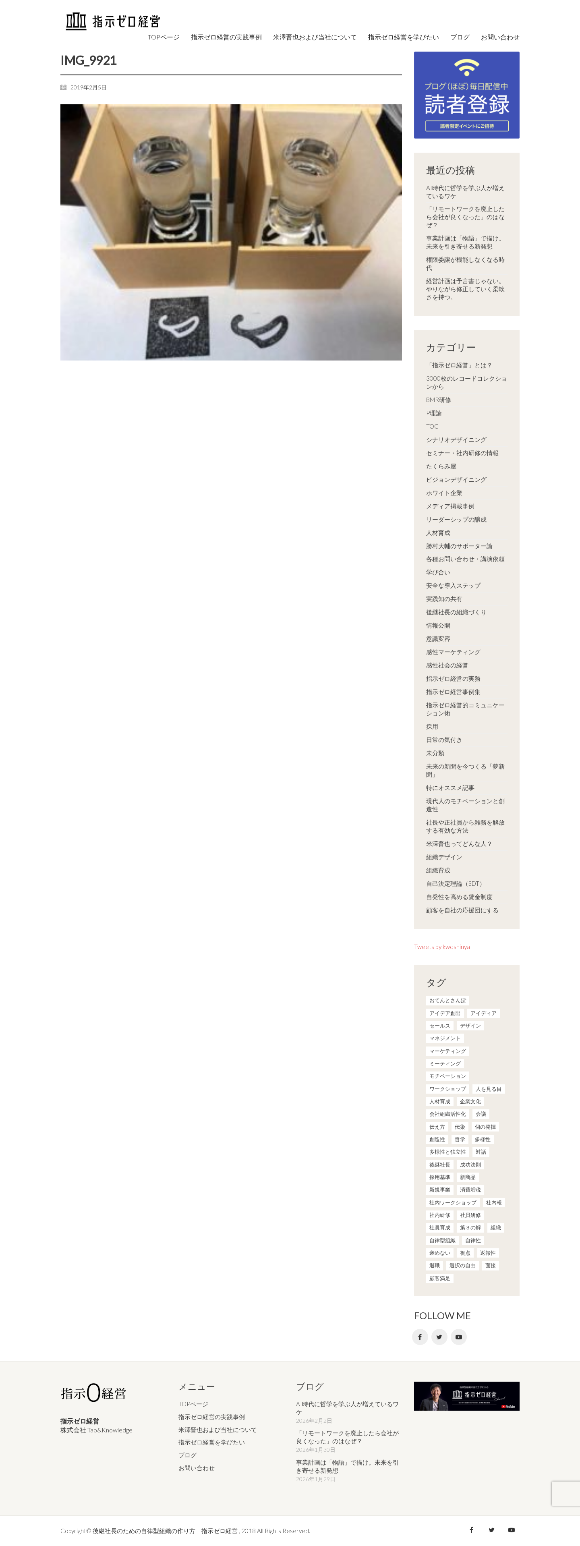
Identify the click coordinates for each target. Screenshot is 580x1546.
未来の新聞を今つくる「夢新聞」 (465, 770)
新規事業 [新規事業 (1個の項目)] (439, 1189)
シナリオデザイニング (456, 439)
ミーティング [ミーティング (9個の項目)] (445, 1063)
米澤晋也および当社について (217, 1429)
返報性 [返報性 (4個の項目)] (488, 1253)
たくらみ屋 (441, 466)
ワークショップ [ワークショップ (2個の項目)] (447, 1089)
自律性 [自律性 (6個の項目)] (473, 1240)
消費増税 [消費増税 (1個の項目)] (470, 1189)
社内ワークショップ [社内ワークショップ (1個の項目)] (452, 1202)
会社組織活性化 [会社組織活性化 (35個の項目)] (447, 1114)
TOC (432, 426)
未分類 (435, 752)
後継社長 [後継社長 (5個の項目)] (439, 1164)
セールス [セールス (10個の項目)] (439, 1025)
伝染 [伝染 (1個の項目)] (460, 1126)
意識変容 (438, 638)
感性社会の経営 (447, 665)
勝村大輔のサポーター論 (459, 545)
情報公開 (438, 625)
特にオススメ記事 (450, 787)
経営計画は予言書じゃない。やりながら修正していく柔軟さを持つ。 (465, 288)
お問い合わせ (196, 1467)
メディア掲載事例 (450, 506)
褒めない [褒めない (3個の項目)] (439, 1253)
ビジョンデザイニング (456, 479)
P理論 (434, 413)
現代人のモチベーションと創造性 (465, 804)
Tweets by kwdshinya (442, 946)
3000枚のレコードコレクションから (466, 382)
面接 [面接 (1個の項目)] (490, 1265)
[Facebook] (420, 1337)
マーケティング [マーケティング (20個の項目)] (447, 1051)
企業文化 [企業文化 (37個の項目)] (470, 1101)
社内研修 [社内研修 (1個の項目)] (439, 1215)
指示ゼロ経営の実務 (453, 678)
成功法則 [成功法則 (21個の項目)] (470, 1164)
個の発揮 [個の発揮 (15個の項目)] (485, 1126)
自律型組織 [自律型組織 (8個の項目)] (442, 1240)
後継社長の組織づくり (456, 611)
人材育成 (438, 532)
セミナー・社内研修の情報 (462, 452)
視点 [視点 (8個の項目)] (465, 1253)
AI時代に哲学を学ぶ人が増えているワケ (465, 191)
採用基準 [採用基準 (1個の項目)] (439, 1177)
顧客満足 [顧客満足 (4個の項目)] (439, 1278)
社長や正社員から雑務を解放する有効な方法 (465, 826)
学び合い (438, 572)
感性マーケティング (453, 651)
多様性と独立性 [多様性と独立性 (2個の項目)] (447, 1151)
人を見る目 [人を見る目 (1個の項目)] (489, 1089)
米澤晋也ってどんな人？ (459, 843)
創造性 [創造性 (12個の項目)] (437, 1139)
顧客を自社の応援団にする (462, 910)
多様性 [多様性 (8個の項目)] (483, 1139)
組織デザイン (444, 856)
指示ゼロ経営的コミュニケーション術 (465, 709)
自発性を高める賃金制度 (459, 896)
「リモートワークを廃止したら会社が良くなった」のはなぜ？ (465, 216)
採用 (432, 726)
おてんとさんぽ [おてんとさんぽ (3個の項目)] (447, 1000)
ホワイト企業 (444, 492)
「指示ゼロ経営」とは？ (459, 365)
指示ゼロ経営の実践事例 (211, 1416)
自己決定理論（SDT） (455, 883)
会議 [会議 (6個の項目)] (481, 1114)
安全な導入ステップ (453, 585)
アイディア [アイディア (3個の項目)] (483, 1013)
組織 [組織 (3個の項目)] (496, 1227)
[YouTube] (459, 1337)
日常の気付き (444, 739)
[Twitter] (439, 1337)
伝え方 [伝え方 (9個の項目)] (437, 1126)
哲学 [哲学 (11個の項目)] (460, 1139)
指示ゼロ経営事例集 (453, 691)
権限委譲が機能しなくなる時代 (465, 263)
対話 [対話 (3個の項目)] (481, 1151)
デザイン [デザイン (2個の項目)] (470, 1025)
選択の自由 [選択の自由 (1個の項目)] (463, 1265)
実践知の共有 (444, 598)
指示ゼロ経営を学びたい (211, 1442)
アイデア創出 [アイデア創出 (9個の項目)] (445, 1013)
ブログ (187, 1455)
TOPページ (193, 1403)
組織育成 (438, 870)
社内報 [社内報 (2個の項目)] (494, 1202)
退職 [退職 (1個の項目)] (434, 1265)
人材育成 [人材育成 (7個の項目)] (439, 1101)
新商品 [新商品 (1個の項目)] (468, 1177)
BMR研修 (438, 399)
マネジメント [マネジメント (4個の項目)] (445, 1038)
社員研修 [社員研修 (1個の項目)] (470, 1215)
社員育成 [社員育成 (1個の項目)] (439, 1227)
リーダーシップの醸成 (456, 519)
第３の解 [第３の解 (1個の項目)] (470, 1227)
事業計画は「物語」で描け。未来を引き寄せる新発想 (465, 242)
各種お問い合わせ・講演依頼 (465, 558)
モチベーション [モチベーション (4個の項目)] (447, 1076)
